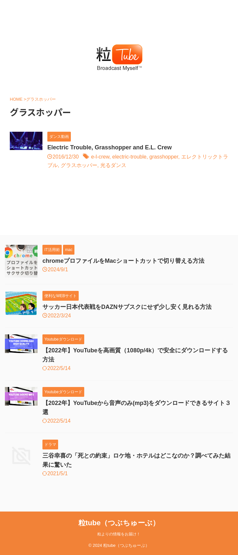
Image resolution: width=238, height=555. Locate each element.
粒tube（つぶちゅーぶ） (119, 523)
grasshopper (164, 157)
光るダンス (113, 165)
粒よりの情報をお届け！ (118, 534)
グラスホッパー (79, 165)
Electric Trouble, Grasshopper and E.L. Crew (109, 147)
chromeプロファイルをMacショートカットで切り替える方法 (123, 261)
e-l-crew (100, 157)
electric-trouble (129, 157)
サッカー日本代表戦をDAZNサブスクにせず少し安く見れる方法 (127, 307)
